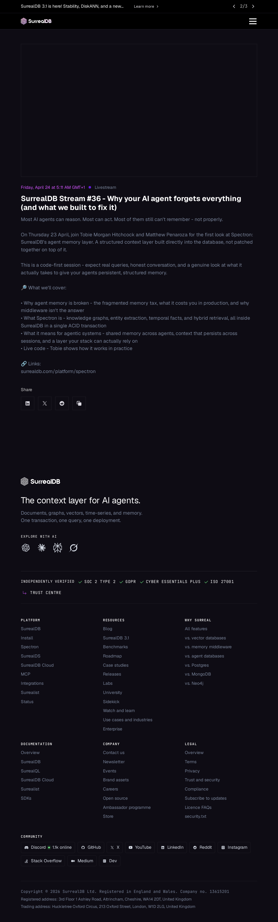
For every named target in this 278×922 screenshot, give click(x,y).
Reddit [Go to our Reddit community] (202, 847)
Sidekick (111, 701)
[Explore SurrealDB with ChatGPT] (26, 548)
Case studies (115, 665)
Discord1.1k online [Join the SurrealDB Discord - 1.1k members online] (48, 847)
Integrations (32, 683)
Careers (110, 789)
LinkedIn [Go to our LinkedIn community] (172, 847)
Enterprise (112, 729)
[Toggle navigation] (253, 21)
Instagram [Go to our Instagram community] (234, 847)
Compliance (196, 789)
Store (108, 816)
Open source (115, 798)
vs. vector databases (205, 638)
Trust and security (202, 780)
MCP (25, 674)
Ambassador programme (127, 807)
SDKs (26, 798)
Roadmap (112, 656)
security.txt (195, 816)
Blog (107, 628)
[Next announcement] (253, 6)
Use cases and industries (127, 719)
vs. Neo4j (194, 683)
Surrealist (30, 692)
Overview (30, 752)
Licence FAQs (198, 807)
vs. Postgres (197, 665)
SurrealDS (30, 656)
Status (27, 701)
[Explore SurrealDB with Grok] (73, 548)
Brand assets (116, 780)
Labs (107, 683)
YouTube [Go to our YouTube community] (139, 847)
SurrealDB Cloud (37, 665)
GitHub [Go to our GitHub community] (91, 847)
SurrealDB (31, 628)
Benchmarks (115, 647)
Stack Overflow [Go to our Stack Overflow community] (43, 860)
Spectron (30, 647)
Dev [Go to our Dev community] (109, 860)
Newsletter (114, 761)
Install (27, 638)
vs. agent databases (204, 656)
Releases (112, 674)
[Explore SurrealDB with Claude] (42, 548)
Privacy (192, 771)
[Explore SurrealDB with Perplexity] (58, 548)
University (112, 692)
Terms (190, 761)
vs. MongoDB (198, 674)
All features (196, 628)
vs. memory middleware (208, 647)
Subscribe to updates (206, 798)
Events (109, 771)
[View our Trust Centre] (42, 593)
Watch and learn (119, 710)
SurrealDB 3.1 (116, 638)
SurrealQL (30, 771)
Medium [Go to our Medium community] (82, 860)
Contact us (113, 752)
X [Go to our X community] (114, 847)
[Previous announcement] (234, 6)
